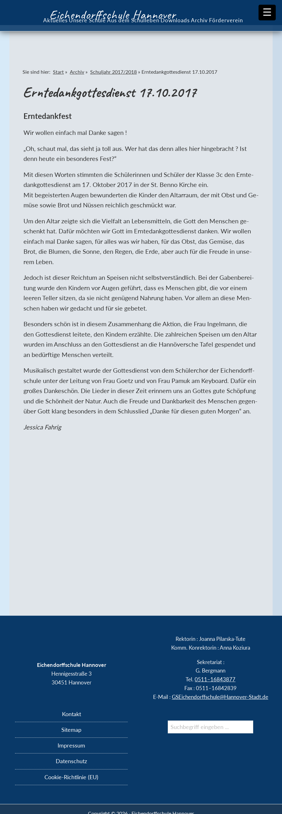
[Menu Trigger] (267, 12)
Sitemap (71, 729)
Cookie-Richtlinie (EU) (71, 777)
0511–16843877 (215, 679)
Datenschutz (71, 761)
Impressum (71, 745)
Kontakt (71, 713)
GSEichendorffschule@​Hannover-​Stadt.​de (220, 697)
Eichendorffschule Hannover (112, 15)
